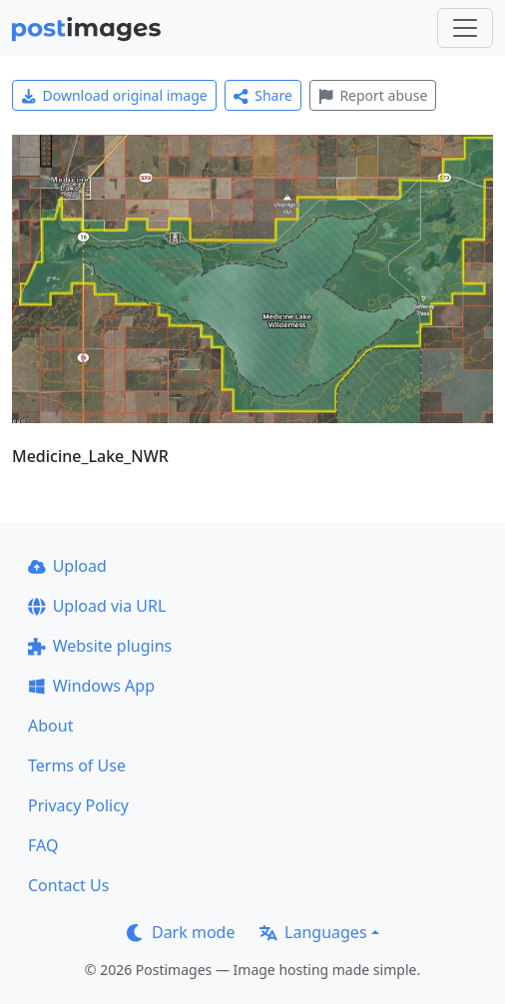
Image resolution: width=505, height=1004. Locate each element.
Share (263, 95)
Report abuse (372, 95)
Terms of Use (77, 765)
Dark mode (181, 932)
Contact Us (68, 885)
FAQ (43, 845)
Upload (67, 566)
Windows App (91, 686)
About (50, 726)
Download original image (114, 95)
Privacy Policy (78, 805)
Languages (312, 932)
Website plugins (100, 646)
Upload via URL (97, 606)
